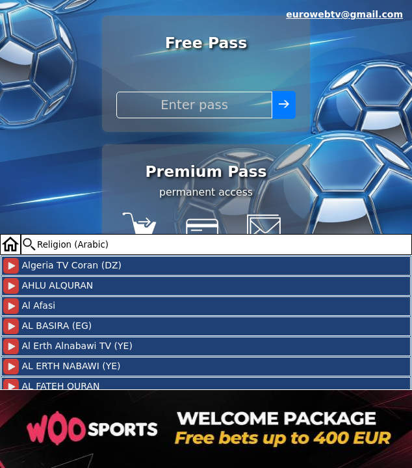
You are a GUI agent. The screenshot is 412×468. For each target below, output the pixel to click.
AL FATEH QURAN (51, 387)
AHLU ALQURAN (48, 286)
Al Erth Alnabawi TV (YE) (68, 346)
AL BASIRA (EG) (47, 326)
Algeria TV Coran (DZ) (62, 266)
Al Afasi (29, 306)
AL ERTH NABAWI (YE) (62, 366)
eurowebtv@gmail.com (344, 14)
